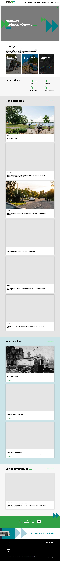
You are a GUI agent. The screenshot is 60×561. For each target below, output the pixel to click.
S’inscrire (39, 521)
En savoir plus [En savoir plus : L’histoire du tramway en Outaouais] (9, 380)
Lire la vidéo (8, 27)
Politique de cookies (34, 556)
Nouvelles (52, 2)
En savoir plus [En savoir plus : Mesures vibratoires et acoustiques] (9, 177)
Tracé (35, 2)
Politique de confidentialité (28, 556)
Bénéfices (39, 2)
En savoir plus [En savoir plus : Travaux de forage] (9, 215)
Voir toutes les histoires (50, 341)
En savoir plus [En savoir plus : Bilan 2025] (9, 139)
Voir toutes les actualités (50, 100)
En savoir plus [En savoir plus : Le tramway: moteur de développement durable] (9, 456)
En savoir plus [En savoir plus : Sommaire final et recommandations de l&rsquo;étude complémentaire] (9, 507)
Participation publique (45, 2)
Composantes (30, 2)
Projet (26, 2)
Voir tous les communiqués (50, 468)
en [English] (55, 2)
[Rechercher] (58, 2)
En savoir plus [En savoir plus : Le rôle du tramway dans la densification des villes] (9, 418)
